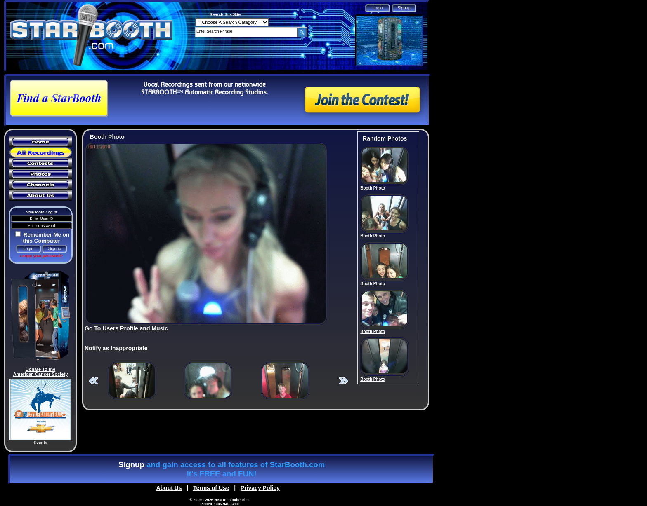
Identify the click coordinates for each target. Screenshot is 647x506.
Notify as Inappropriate (116, 348)
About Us (169, 488)
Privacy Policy (260, 488)
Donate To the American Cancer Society (40, 372)
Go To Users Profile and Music (126, 328)
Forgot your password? (41, 256)
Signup (131, 464)
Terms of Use (211, 488)
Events (40, 442)
